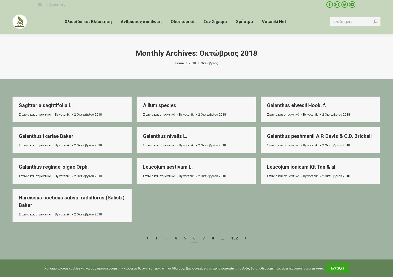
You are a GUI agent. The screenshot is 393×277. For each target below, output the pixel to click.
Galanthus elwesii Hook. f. (296, 105)
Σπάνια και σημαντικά (35, 114)
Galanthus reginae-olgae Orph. (54, 167)
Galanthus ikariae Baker (46, 136)
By (62, 114)
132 (234, 238)
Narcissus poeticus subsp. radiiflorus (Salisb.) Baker (72, 201)
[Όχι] (386, 268)
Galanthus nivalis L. (165, 136)
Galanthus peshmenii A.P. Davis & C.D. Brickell (319, 136)
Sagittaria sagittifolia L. (46, 105)
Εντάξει (337, 268)
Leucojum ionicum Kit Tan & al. (302, 167)
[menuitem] (88, 22)
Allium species (159, 105)
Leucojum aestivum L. (168, 167)
